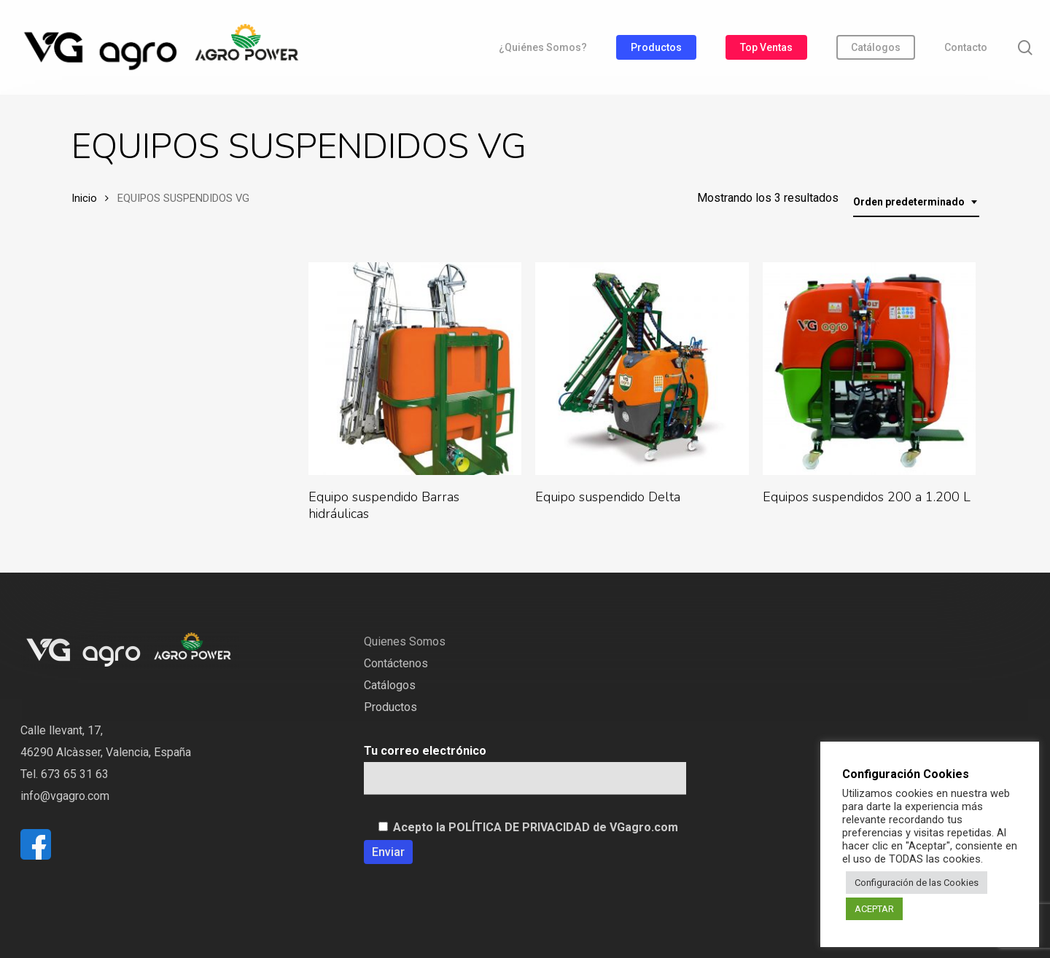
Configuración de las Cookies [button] (917, 882)
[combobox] (916, 202)
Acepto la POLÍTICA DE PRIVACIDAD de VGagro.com (535, 827)
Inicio (84, 198)
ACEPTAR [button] (874, 908)
